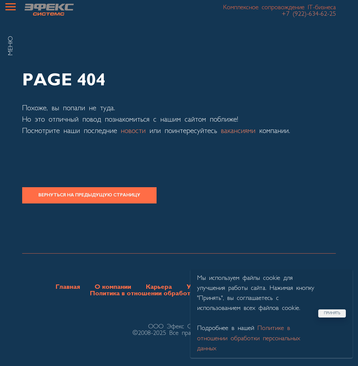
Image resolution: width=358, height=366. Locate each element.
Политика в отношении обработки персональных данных (179, 293)
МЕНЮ (11, 46)
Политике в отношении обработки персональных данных (248, 338)
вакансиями (238, 131)
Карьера (159, 287)
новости (133, 131)
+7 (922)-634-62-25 (308, 14)
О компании (113, 287)
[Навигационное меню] (10, 6)
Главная (67, 287)
